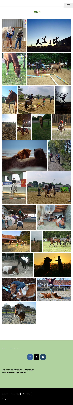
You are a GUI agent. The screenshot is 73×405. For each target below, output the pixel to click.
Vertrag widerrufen (26, 394)
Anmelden (4, 399)
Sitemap (17, 394)
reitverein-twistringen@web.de (16, 372)
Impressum (4, 394)
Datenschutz (11, 394)
